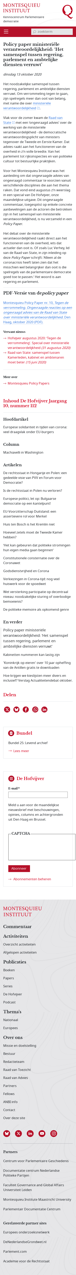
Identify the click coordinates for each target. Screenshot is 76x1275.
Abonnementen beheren (32, 879)
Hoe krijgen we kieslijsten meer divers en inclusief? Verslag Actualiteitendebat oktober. (38, 678)
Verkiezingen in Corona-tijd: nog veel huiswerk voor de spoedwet (31, 581)
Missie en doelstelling (19, 1045)
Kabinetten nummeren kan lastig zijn (31, 654)
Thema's (12, 1012)
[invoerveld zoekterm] (52, 32)
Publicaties (14, 962)
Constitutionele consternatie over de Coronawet (31, 560)
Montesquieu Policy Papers (28, 383)
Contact (9, 1110)
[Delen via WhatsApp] (35, 710)
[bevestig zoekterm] (34, 32)
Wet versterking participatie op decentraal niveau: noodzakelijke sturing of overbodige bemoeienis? (37, 597)
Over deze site (14, 1118)
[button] (9, 1133)
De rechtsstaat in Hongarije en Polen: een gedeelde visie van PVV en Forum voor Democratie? (35, 478)
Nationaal (10, 1020)
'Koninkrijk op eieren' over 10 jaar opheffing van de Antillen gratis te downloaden (37, 665)
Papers (8, 978)
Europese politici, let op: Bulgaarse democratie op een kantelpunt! (29, 501)
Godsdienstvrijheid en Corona (26, 571)
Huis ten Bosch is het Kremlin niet (29, 524)
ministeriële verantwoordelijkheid (27, 106)
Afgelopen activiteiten (20, 952)
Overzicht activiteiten (19, 944)
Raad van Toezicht (17, 1069)
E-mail (13, 788)
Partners (10, 1086)
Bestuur (9, 1053)
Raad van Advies (15, 1078)
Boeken (9, 970)
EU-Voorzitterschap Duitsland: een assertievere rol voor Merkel (29, 514)
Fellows (9, 1094)
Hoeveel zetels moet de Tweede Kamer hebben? (33, 535)
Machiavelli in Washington (23, 452)
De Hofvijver (12, 994)
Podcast (9, 1002)
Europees (10, 1028)
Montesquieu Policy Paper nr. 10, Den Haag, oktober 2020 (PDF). (37, 313)
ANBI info (10, 1102)
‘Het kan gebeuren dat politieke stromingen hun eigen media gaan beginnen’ (36, 548)
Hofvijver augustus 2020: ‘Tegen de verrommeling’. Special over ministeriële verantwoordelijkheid (39, 343)
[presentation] (42, 850)
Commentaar (17, 926)
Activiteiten (15, 936)
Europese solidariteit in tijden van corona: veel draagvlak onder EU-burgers (35, 430)
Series (8, 986)
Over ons (12, 1037)
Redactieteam (13, 1061)
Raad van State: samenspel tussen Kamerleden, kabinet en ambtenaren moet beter (36, 357)
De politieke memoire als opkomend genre (36, 609)
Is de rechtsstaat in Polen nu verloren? (32, 490)
